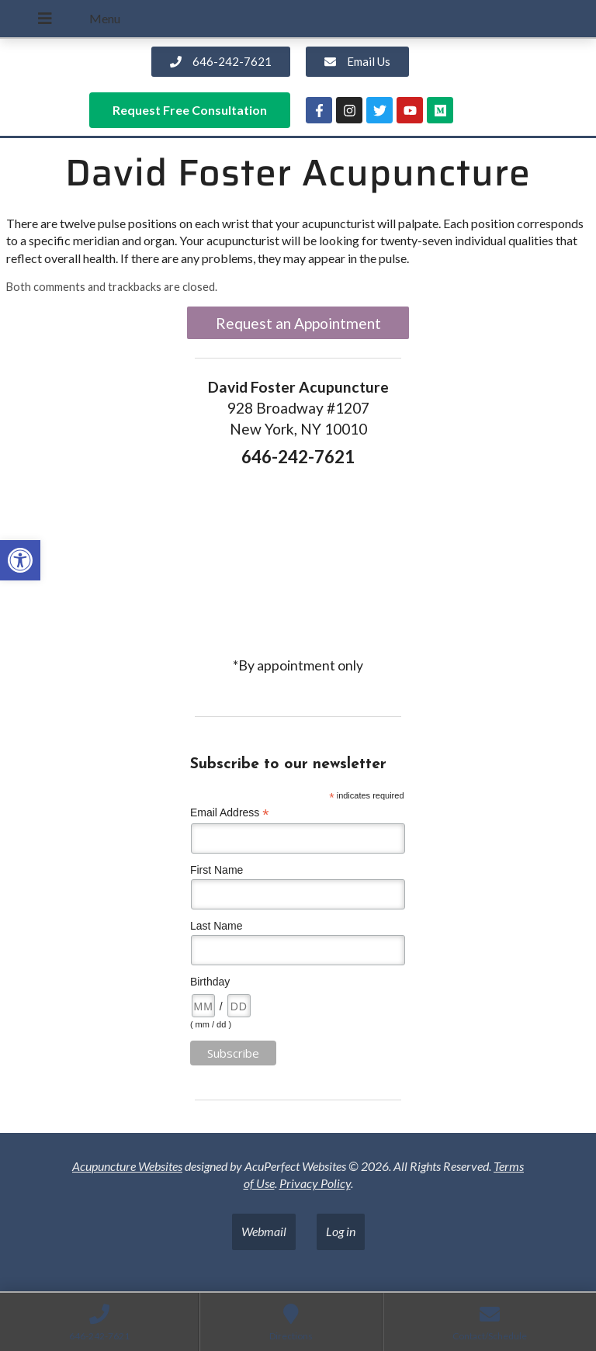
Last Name (216, 926)
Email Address (229, 812)
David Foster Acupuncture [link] (298, 173)
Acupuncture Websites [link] (127, 1166)
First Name (216, 870)
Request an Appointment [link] (298, 323)
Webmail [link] (263, 1231)
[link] (20, 560)
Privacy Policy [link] (315, 1183)
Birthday (210, 981)
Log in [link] (340, 1231)
